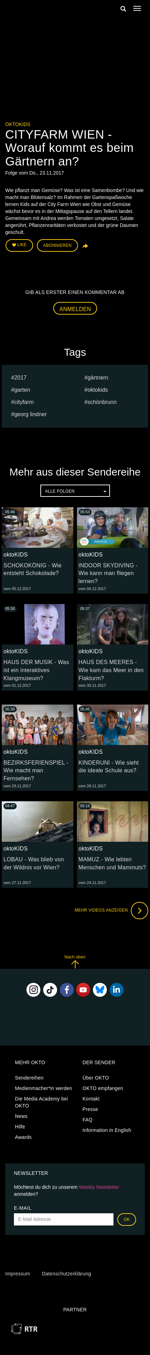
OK (127, 1219)
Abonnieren (57, 245)
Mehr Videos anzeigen (111, 910)
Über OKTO (95, 1078)
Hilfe (20, 1126)
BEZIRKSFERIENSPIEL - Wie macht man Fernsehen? (36, 771)
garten (22, 390)
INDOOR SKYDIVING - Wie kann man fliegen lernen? (108, 573)
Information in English (106, 1130)
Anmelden (75, 309)
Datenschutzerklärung (66, 1273)
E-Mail (23, 1208)
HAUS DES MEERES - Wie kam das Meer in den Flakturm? (111, 670)
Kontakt (91, 1099)
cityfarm (24, 402)
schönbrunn (102, 402)
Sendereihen (29, 1078)
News (21, 1116)
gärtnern (97, 378)
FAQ (87, 1119)
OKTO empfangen (102, 1088)
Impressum (17, 1273)
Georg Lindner (30, 414)
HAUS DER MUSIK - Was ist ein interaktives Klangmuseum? (36, 670)
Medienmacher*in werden (43, 1088)
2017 (20, 378)
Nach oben (74, 962)
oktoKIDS (17, 124)
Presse (90, 1109)
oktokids (97, 390)
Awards (23, 1137)
